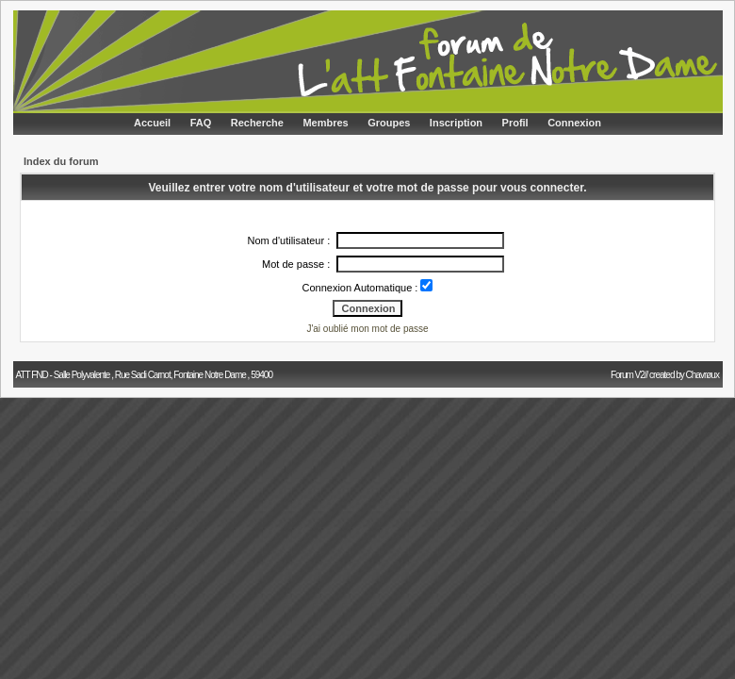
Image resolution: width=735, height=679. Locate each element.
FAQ (201, 122)
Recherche (257, 122)
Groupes (389, 122)
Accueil (152, 122)
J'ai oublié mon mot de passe (367, 328)
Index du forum (61, 161)
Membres (325, 122)
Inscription (456, 122)
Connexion (574, 122)
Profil (515, 122)
